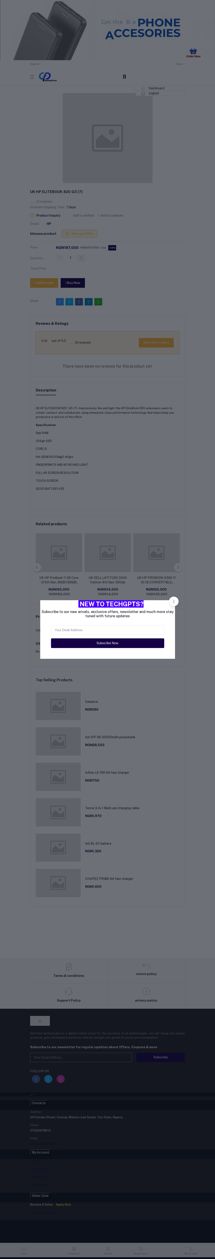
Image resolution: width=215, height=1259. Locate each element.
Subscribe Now (107, 643)
